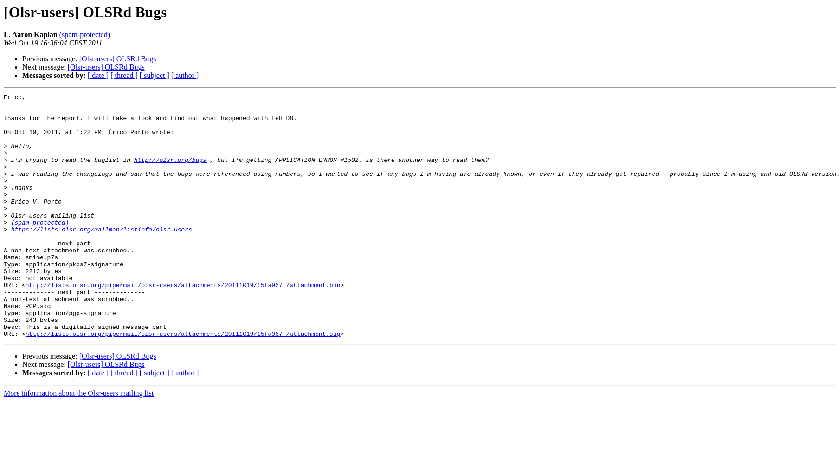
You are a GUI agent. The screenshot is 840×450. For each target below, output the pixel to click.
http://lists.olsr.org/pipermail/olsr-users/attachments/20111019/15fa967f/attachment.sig (183, 382)
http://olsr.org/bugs (170, 173)
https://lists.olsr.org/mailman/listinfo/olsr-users (101, 257)
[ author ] (185, 75)
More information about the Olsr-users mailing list (79, 442)
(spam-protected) (84, 35)
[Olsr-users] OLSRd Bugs (117, 59)
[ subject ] (154, 75)
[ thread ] (124, 75)
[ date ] (98, 75)
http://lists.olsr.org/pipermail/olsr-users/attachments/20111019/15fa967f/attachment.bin (183, 324)
